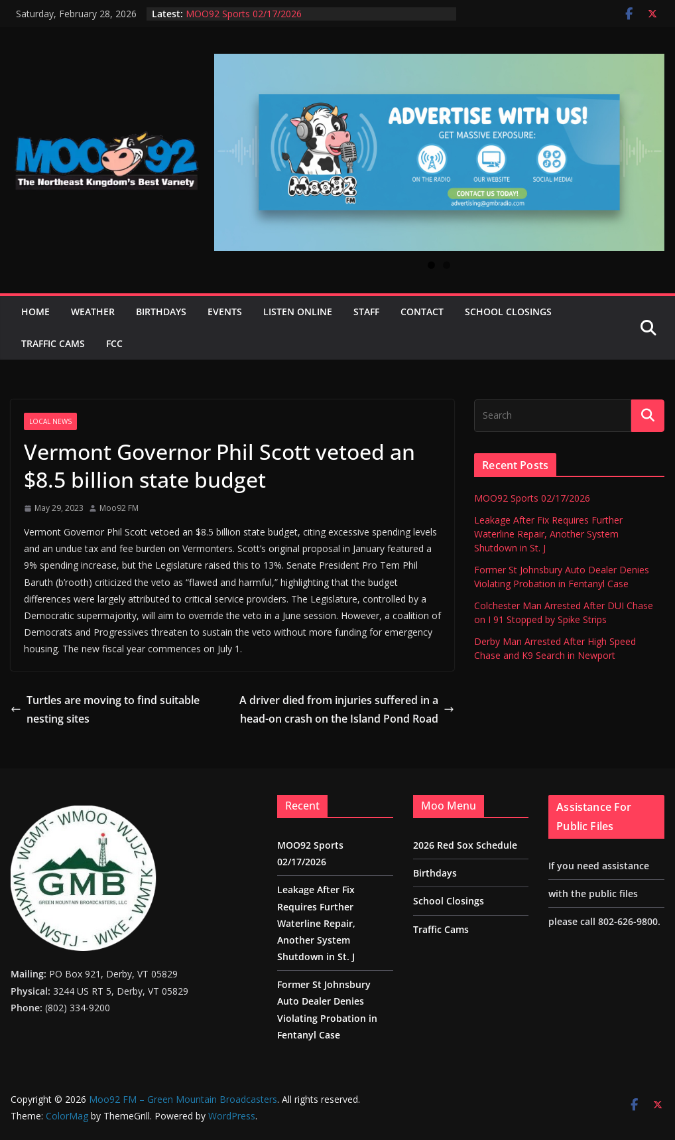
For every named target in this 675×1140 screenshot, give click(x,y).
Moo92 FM (119, 508)
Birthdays (161, 311)
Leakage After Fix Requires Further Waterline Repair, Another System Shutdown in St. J (548, 534)
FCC (114, 343)
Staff (366, 311)
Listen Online (297, 311)
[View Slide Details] (439, 152)
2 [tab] (446, 265)
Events (225, 311)
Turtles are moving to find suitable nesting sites (105, 710)
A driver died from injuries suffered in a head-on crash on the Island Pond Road (346, 710)
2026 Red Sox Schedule (465, 845)
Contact (422, 311)
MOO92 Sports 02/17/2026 (244, 13)
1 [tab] (431, 265)
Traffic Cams (53, 343)
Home (35, 311)
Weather (93, 311)
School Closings (508, 311)
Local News (50, 421)
